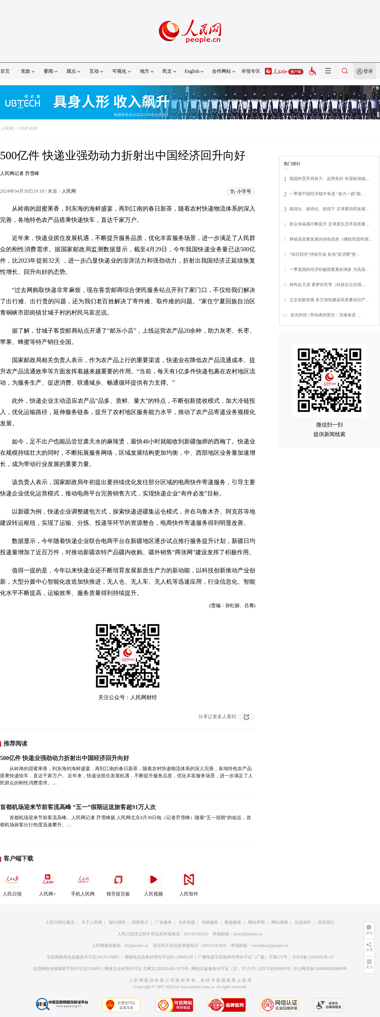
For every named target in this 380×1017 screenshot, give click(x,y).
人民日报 (12, 882)
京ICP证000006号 (274, 969)
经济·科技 (29, 128)
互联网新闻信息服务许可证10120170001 (83, 957)
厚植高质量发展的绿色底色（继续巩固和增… (331, 239)
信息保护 (302, 922)
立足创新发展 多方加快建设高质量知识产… (329, 300)
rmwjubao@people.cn (269, 945)
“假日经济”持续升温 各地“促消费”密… (324, 254)
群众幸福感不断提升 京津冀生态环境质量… (329, 224)
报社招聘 (117, 922)
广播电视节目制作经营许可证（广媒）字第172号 (242, 957)
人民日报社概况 (60, 922)
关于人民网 (91, 922)
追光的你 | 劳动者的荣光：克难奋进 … (325, 315)
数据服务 (233, 922)
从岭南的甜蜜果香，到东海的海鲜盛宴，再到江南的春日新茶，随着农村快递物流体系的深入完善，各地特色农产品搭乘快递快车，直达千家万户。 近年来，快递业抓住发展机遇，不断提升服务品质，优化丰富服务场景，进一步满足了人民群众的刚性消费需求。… (126, 775)
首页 (5, 71)
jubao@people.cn (247, 934)
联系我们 (326, 922)
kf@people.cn (136, 945)
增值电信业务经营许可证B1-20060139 (158, 957)
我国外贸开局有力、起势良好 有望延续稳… (329, 178)
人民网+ (47, 882)
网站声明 (256, 922)
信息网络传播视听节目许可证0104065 (67, 969)
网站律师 (279, 922)
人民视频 (153, 882)
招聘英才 (140, 922)
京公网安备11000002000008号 (320, 969)
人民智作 (188, 882)
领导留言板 (118, 882)
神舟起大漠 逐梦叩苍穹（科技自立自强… (327, 284)
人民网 (7, 128)
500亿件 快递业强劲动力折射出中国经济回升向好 (64, 758)
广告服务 (163, 922)
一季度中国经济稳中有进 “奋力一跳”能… (327, 194)
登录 (368, 71)
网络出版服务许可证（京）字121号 (223, 969)
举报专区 (250, 71)
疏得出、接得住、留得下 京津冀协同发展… (329, 209)
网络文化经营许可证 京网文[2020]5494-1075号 (146, 969)
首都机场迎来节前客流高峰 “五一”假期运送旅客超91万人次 (78, 807)
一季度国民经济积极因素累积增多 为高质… (329, 269)
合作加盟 (186, 922)
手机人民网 (83, 882)
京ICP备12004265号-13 (312, 957)
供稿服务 (210, 922)
